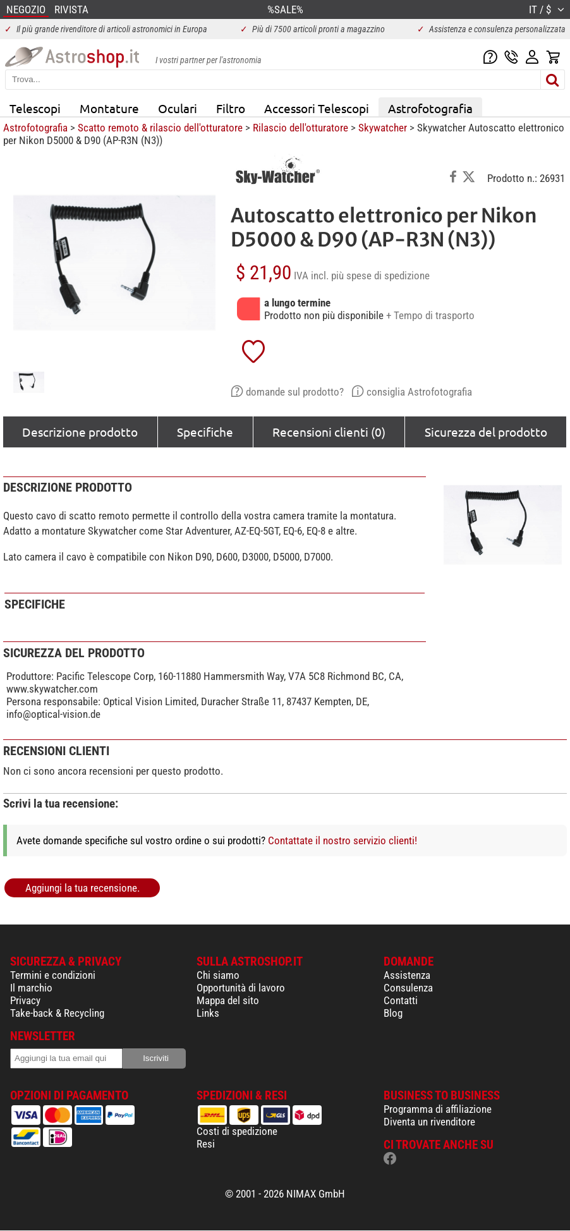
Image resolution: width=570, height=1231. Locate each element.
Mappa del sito (228, 1000)
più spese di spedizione (380, 275)
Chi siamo (218, 975)
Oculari (177, 108)
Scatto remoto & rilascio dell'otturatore (160, 127)
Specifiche (205, 431)
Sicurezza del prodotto (486, 431)
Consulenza (408, 987)
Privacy (25, 1000)
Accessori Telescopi (316, 108)
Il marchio (31, 987)
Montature (109, 108)
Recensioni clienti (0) (328, 431)
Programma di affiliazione (438, 1109)
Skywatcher (382, 127)
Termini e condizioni (52, 975)
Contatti (401, 1000)
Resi (206, 1143)
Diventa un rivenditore (429, 1121)
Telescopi (35, 108)
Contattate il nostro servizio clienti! (342, 840)
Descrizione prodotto (80, 431)
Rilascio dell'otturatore (300, 127)
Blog (393, 1013)
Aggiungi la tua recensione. (82, 888)
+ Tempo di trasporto (430, 315)
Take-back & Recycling (57, 1013)
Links (208, 1013)
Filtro (230, 108)
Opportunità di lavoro (241, 987)
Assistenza (407, 975)
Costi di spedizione (237, 1131)
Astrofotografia (430, 108)
